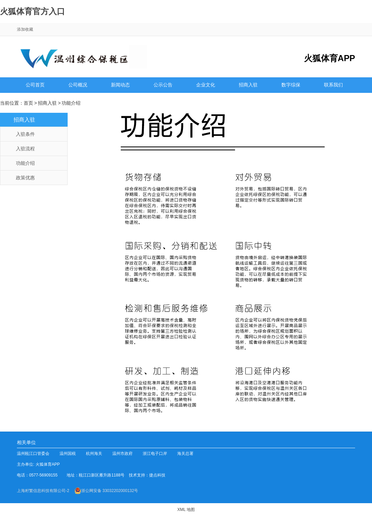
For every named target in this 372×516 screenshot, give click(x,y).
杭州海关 (94, 453)
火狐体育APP (49, 464)
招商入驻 (248, 85)
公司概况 (77, 85)
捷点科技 (157, 475)
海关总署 (185, 453)
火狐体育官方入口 (32, 11)
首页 (28, 103)
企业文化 (205, 85)
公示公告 (163, 85)
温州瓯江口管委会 (33, 453)
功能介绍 (71, 103)
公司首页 (35, 85)
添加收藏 (25, 29)
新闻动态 (120, 85)
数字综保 (290, 85)
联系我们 (333, 85)
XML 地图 (186, 509)
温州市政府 (122, 453)
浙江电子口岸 (155, 453)
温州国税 (68, 453)
